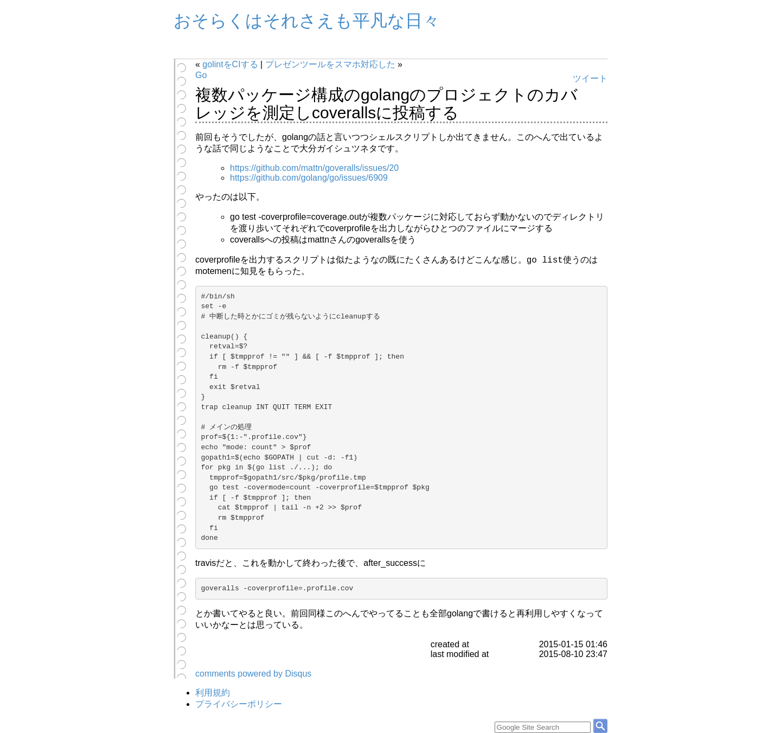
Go (201, 75)
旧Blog (296, 50)
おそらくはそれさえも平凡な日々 (307, 20)
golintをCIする (230, 64)
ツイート (590, 78)
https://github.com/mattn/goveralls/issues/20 (314, 168)
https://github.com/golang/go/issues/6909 (309, 177)
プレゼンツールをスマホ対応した (330, 64)
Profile (255, 50)
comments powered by (253, 673)
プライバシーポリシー (238, 704)
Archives (214, 50)
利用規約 (212, 692)
